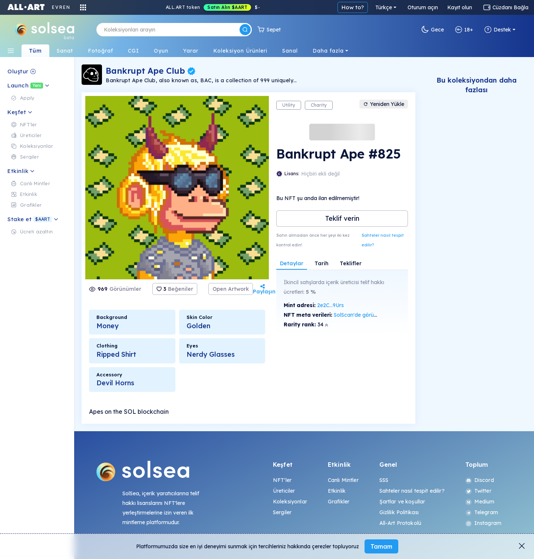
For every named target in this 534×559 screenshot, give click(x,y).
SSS (383, 480)
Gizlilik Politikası (399, 512)
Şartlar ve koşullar (402, 501)
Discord (479, 480)
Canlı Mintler (343, 480)
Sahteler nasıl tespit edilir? (383, 240)
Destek (497, 29)
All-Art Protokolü (400, 523)
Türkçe (383, 7)
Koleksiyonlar (290, 501)
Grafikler (338, 501)
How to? (353, 7)
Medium (480, 501)
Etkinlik (337, 491)
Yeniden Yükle (383, 104)
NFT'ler (282, 480)
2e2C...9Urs (330, 305)
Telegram (481, 512)
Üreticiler (284, 491)
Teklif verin (342, 218)
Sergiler (282, 512)
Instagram (483, 523)
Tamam (381, 546)
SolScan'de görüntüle (360, 315)
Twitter (478, 490)
